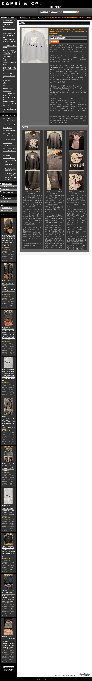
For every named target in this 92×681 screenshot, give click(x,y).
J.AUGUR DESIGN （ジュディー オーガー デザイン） (9, 52)
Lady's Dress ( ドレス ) (9, 148)
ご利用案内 (44, 12)
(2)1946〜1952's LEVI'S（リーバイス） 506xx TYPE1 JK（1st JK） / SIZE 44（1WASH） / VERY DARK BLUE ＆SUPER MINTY (8, 551)
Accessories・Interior (9, 158)
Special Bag (6, 80)
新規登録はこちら (7, 208)
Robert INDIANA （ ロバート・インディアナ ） (9, 58)
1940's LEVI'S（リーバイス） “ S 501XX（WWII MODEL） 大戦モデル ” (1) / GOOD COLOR (8, 467)
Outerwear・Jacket (8, 88)
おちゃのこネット (85, 674)
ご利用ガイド (5, 189)
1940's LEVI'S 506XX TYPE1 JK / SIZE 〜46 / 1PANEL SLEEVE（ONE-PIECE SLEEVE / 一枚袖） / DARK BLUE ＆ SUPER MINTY (8, 375)
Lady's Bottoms (7, 143)
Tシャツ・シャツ (10, 125)
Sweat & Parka (7, 91)
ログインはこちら (7, 210)
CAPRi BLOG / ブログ (8, 186)
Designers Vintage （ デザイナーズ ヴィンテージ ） (9, 103)
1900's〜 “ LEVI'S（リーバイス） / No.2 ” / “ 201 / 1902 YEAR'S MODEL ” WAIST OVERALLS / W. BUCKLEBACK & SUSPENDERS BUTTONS (8, 642)
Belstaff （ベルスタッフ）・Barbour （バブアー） (10, 35)
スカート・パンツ (10, 145)
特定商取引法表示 (7, 184)
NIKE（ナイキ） (8, 73)
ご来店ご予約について (8, 192)
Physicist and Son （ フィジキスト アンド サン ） (9, 41)
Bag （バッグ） (7, 155)
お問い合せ (54, 12)
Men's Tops (6, 118)
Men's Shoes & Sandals (9, 130)
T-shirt (4, 83)
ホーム (20, 17)
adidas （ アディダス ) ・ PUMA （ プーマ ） (9, 68)
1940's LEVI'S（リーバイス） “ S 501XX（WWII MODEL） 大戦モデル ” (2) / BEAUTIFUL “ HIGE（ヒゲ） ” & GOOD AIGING (8, 510)
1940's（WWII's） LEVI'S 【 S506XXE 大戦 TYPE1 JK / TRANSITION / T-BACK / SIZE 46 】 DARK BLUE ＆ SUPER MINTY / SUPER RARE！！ (8, 240)
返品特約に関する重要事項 (57, 38)
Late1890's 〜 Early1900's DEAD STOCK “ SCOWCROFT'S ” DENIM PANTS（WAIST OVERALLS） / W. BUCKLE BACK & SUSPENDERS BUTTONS (8, 596)
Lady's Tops (6, 133)
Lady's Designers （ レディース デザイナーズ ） (9, 109)
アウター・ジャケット (38, 17)
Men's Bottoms (7, 128)
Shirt (4, 85)
